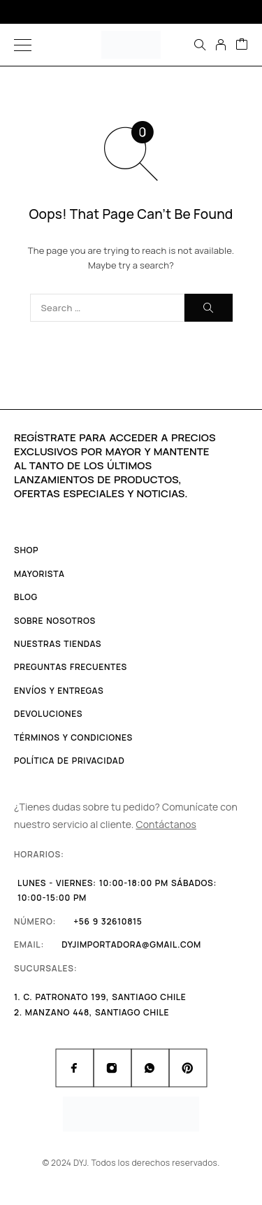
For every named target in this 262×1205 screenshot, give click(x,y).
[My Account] (220, 44)
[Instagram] (112, 1068)
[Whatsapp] (150, 1068)
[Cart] (241, 45)
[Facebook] (75, 1068)
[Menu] (22, 45)
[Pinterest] (188, 1068)
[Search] (200, 44)
